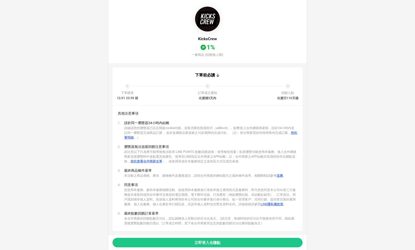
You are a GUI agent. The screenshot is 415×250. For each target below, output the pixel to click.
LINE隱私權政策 (272, 204)
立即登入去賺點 (207, 242)
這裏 (280, 176)
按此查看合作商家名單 (146, 161)
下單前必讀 (205, 75)
